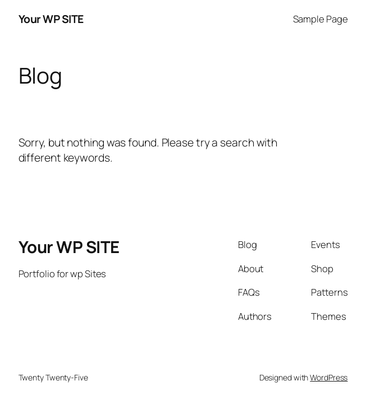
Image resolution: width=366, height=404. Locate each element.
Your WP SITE (51, 18)
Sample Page (320, 18)
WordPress (328, 377)
